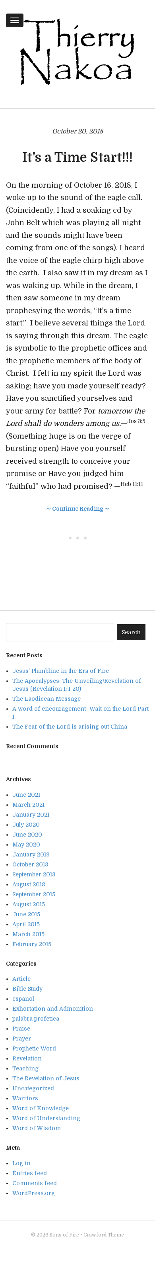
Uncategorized (33, 1088)
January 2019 (31, 854)
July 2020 (26, 824)
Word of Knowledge (40, 1108)
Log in (21, 1163)
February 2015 (31, 944)
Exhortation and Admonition (52, 1008)
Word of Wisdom (36, 1128)
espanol (23, 998)
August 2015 (28, 904)
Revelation (27, 1058)
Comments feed (34, 1183)
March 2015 (28, 934)
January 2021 (30, 814)
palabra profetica (35, 1018)
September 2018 (33, 874)
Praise (21, 1028)
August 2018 (28, 884)
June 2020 (27, 834)
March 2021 (28, 804)
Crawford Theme (103, 1235)
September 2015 (33, 894)
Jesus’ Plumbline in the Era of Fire (60, 671)
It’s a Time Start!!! (77, 157)
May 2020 (26, 844)
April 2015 (26, 924)
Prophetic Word (34, 1048)
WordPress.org (33, 1193)
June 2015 (26, 914)
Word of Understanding (46, 1118)
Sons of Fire (64, 1235)
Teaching (25, 1068)
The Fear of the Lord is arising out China (69, 726)
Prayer (21, 1038)
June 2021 (26, 795)
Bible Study (27, 989)
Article (21, 979)
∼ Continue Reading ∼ (77, 509)
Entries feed (29, 1173)
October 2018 (30, 864)
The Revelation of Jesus (45, 1078)
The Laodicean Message (46, 699)
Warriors (25, 1098)
